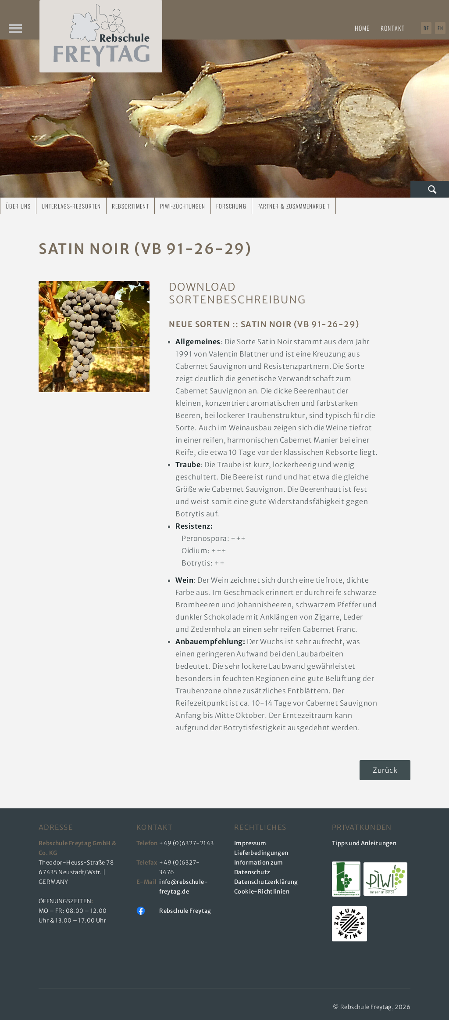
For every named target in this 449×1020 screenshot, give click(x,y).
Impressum (250, 843)
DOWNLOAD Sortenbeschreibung (224, 293)
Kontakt (393, 27)
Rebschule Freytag (185, 911)
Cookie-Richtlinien (261, 891)
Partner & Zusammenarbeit (293, 206)
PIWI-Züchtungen (183, 206)
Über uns (18, 206)
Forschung (231, 206)
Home (362, 27)
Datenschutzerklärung (266, 882)
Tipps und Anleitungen (364, 843)
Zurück (385, 770)
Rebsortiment (130, 206)
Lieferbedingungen (261, 853)
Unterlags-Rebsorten (71, 206)
